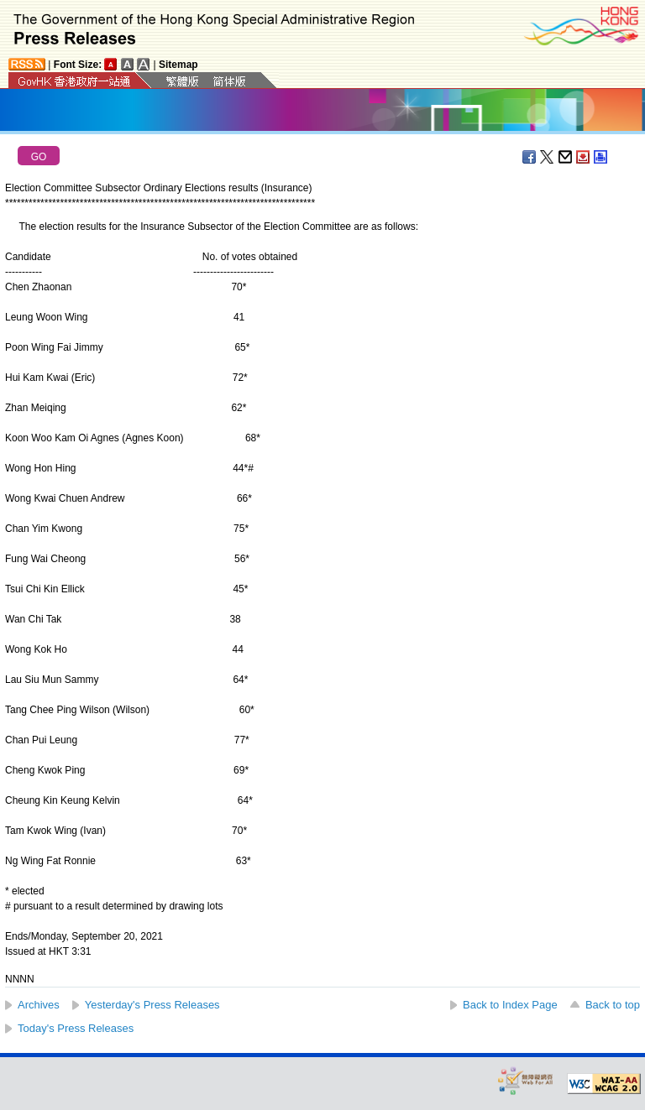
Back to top (612, 1004)
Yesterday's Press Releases (152, 1004)
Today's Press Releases (76, 1028)
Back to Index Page (510, 1004)
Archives (39, 1004)
